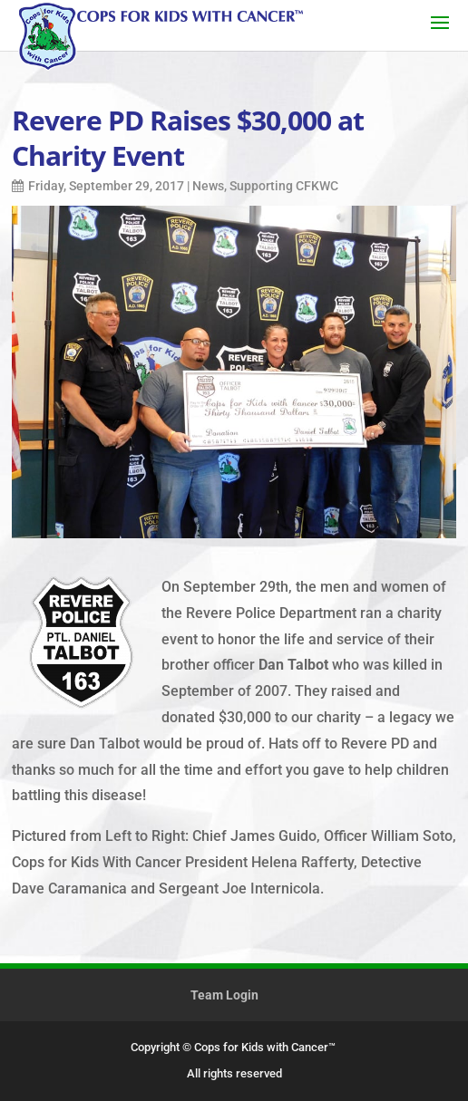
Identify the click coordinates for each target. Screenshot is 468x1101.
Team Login (224, 995)
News (208, 186)
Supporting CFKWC (283, 186)
